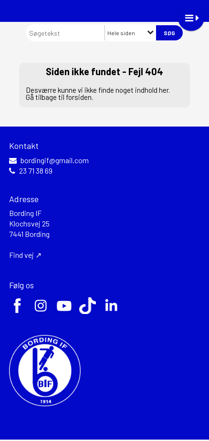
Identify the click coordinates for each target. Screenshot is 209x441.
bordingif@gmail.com (55, 160)
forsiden (79, 97)
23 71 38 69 (35, 171)
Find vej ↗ (25, 254)
